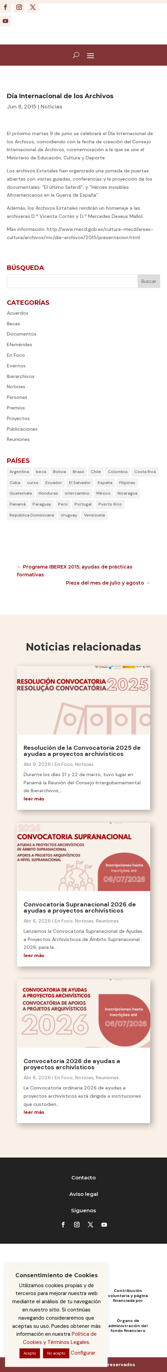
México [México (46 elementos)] (103, 493)
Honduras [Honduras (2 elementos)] (48, 493)
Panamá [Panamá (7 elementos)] (18, 504)
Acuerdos (17, 313)
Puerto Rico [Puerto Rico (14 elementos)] (110, 504)
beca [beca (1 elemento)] (41, 471)
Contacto (83, 1177)
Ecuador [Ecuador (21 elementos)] (53, 482)
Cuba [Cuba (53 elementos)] (15, 482)
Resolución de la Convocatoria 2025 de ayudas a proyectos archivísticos (82, 751)
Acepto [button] (30, 1353)
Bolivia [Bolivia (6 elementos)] (59, 471)
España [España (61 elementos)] (105, 482)
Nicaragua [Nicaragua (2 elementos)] (127, 493)
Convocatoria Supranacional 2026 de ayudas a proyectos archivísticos (80, 907)
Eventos (16, 366)
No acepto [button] (56, 1353)
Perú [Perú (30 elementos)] (63, 504)
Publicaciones (22, 429)
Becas (13, 324)
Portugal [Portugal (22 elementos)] (83, 504)
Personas (17, 397)
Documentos (22, 334)
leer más (34, 799)
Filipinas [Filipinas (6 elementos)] (127, 482)
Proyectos (18, 418)
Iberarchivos (20, 376)
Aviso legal (83, 1194)
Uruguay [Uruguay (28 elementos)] (69, 515)
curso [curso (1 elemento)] (33, 482)
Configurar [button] (83, 1352)
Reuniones (18, 439)
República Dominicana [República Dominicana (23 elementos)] (32, 515)
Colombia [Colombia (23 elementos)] (117, 471)
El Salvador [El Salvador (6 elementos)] (80, 482)
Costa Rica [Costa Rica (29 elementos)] (145, 471)
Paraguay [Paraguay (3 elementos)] (41, 504)
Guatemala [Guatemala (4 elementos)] (21, 493)
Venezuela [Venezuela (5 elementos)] (94, 515)
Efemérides (19, 344)
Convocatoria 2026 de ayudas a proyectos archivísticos (72, 1064)
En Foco (16, 355)
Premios (16, 408)
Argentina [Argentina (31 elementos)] (19, 471)
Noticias (51, 106)
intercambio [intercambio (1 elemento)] (77, 493)
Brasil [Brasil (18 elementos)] (78, 471)
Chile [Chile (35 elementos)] (96, 471)
